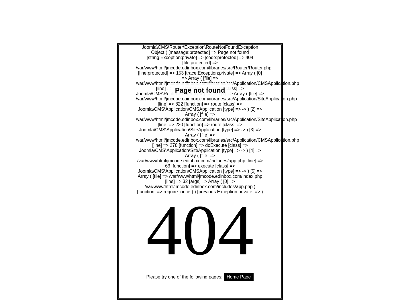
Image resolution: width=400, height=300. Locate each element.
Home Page (239, 276)
